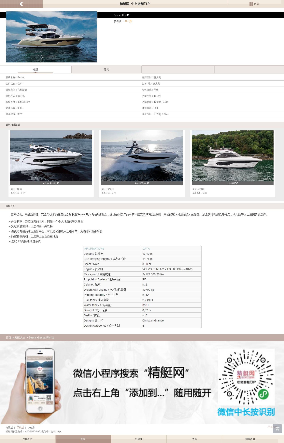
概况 (35, 69)
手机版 (20, 427)
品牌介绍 (27, 439)
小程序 (31, 427)
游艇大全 (19, 337)
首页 (8, 337)
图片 (106, 69)
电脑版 (9, 427)
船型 (83, 439)
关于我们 (272, 427)
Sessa (32, 337)
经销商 (138, 439)
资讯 (194, 439)
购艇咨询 (250, 439)
